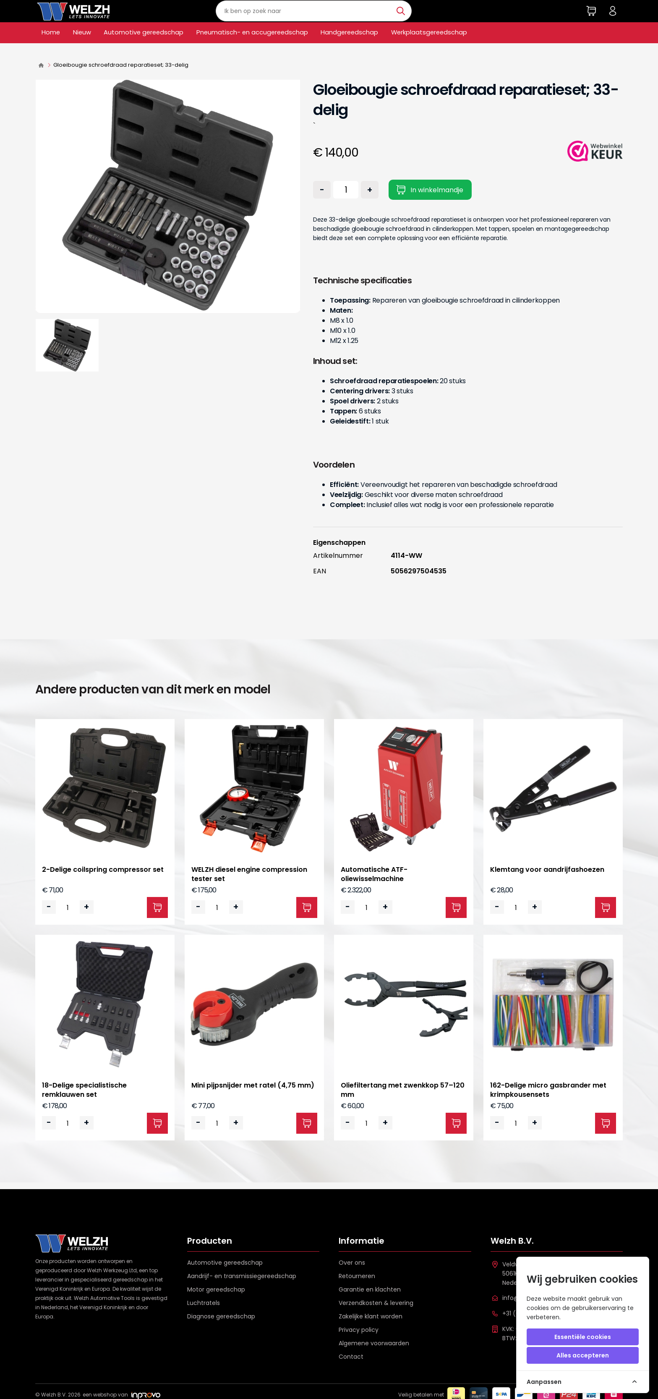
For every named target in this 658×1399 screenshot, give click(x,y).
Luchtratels (203, 1303)
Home (52, 48)
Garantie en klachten (370, 1289)
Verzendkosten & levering (376, 1303)
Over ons (352, 1262)
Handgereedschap (400, 48)
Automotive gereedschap (159, 48)
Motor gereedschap (216, 1289)
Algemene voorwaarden (374, 1343)
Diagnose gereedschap (221, 1316)
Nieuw (88, 48)
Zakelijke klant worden (370, 1316)
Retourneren (357, 1276)
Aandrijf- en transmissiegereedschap (241, 1276)
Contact (351, 1356)
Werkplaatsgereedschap (493, 48)
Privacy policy (359, 1330)
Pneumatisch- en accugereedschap (286, 48)
